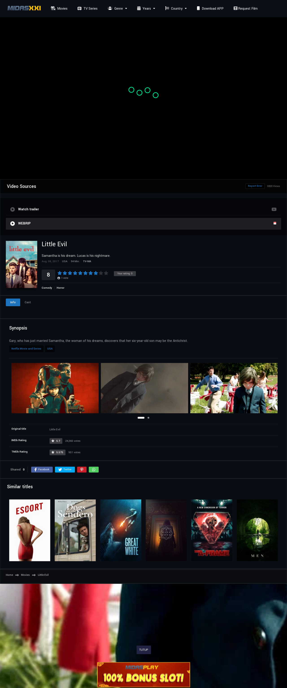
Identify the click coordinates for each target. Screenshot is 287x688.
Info (13, 302)
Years (143, 8)
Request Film (245, 8)
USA (50, 349)
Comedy (47, 287)
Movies (58, 8)
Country (173, 8)
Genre (115, 8)
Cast (28, 302)
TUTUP (143, 650)
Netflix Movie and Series (26, 349)
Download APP (210, 8)
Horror (60, 287)
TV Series (87, 8)
